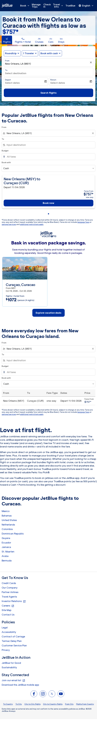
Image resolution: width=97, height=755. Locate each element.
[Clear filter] (91, 62)
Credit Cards (9, 583)
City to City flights (32, 704)
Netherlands (8, 524)
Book (25, 6)
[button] (30, 53)
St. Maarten (8, 551)
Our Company (9, 587)
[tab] (7, 40)
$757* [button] (10, 31)
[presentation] (86, 6)
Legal (5, 627)
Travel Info (58, 6)
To (6, 70)
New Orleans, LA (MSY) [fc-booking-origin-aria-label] (18, 63)
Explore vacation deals (48, 312)
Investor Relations (14, 601)
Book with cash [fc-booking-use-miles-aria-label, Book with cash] (49, 53)
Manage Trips (36, 5)
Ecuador (6, 542)
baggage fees (83, 222)
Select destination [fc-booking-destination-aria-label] (15, 73)
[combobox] (48, 133)
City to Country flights (52, 704)
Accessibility (9, 632)
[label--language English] (86, 6)
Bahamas (7, 515)
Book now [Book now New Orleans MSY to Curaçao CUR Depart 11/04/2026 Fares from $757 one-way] (48, 203)
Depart (8, 80)
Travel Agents (9, 596)
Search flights (48, 92)
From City (69, 704)
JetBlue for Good (11, 663)
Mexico (6, 511)
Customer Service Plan (14, 645)
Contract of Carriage (13, 636)
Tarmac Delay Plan (12, 641)
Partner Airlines (10, 592)
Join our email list (13, 680)
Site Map (6, 610)
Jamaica (6, 547)
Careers (8, 605)
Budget (5, 151)
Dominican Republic (13, 533)
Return (53, 80)
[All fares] (49, 156)
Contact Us (8, 614)
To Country (8, 704)
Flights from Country (85, 704)
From (7, 61)
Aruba (5, 556)
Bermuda (7, 560)
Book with (6, 162)
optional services (9, 224)
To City (18, 704)
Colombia (7, 529)
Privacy (6, 650)
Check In (47, 5)
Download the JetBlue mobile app (20, 684)
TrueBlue (70, 5)
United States (9, 520)
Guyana (6, 538)
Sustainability (9, 667)
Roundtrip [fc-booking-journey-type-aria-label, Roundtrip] (11, 53)
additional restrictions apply (31, 224)
